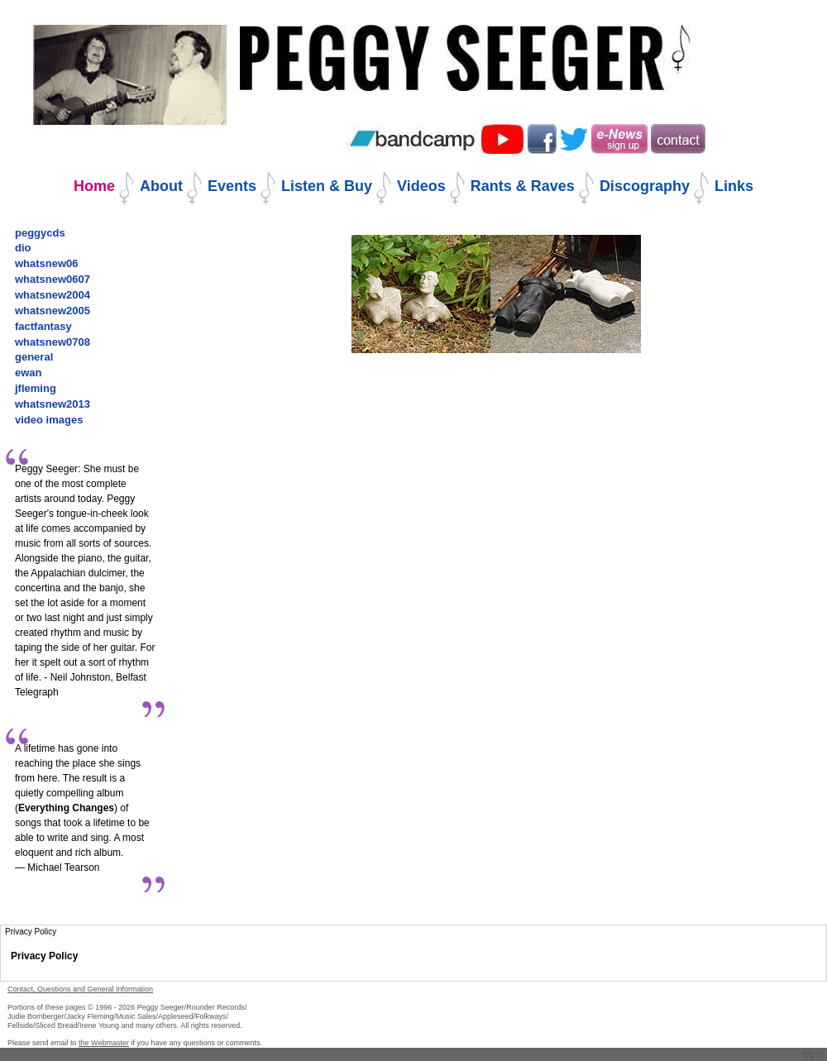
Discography (645, 186)
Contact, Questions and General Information (80, 989)
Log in (813, 1054)
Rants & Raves (523, 186)
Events (232, 186)
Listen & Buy (326, 186)
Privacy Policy (44, 956)
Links (734, 186)
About (161, 186)
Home (94, 186)
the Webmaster (104, 1043)
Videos (421, 186)
